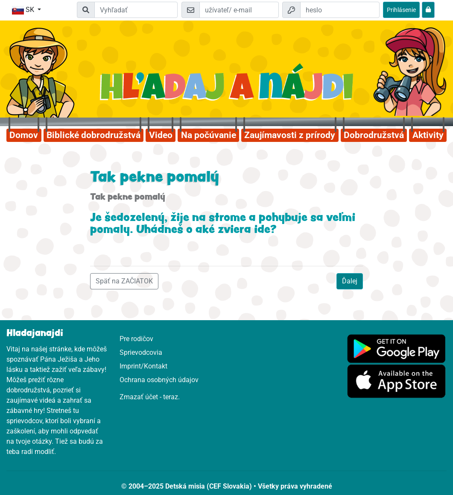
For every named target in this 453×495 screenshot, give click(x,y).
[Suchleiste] (136, 10)
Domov (23, 135)
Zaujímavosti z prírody (289, 135)
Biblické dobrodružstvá (93, 135)
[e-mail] (239, 10)
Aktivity (428, 135)
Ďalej (349, 281)
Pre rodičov (136, 339)
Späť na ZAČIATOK (124, 281)
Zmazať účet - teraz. (150, 397)
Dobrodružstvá (374, 135)
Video (160, 135)
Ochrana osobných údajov (159, 380)
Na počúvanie (208, 135)
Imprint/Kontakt (143, 366)
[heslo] (340, 10)
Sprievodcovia (141, 352)
